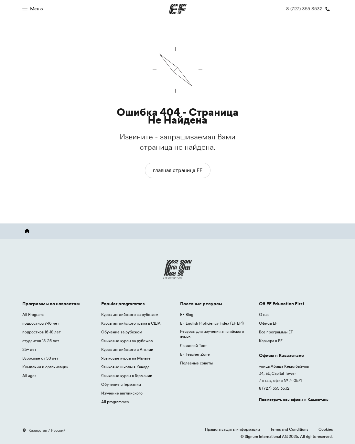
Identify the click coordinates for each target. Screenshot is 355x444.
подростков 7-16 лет (40, 323)
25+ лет (29, 349)
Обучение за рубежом (121, 332)
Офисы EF (268, 323)
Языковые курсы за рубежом (127, 340)
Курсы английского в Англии (127, 349)
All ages (29, 375)
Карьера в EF (271, 340)
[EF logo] (177, 269)
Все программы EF (276, 332)
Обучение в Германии (121, 384)
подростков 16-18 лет (41, 332)
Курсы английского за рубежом (129, 314)
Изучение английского (122, 393)
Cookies (325, 429)
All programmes (115, 402)
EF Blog (186, 314)
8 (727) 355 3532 (274, 388)
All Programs (33, 314)
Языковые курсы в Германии (126, 375)
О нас (264, 314)
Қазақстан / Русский (44, 430)
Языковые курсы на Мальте (126, 358)
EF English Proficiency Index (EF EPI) (212, 323)
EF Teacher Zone (195, 354)
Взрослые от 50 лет (40, 358)
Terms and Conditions (289, 429)
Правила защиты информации (232, 429)
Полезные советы (196, 363)
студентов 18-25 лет (40, 340)
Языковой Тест (193, 345)
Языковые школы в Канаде (125, 367)
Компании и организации (45, 367)
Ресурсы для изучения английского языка (212, 334)
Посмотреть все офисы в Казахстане (293, 399)
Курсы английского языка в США (131, 323)
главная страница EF (177, 170)
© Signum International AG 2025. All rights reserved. (287, 436)
